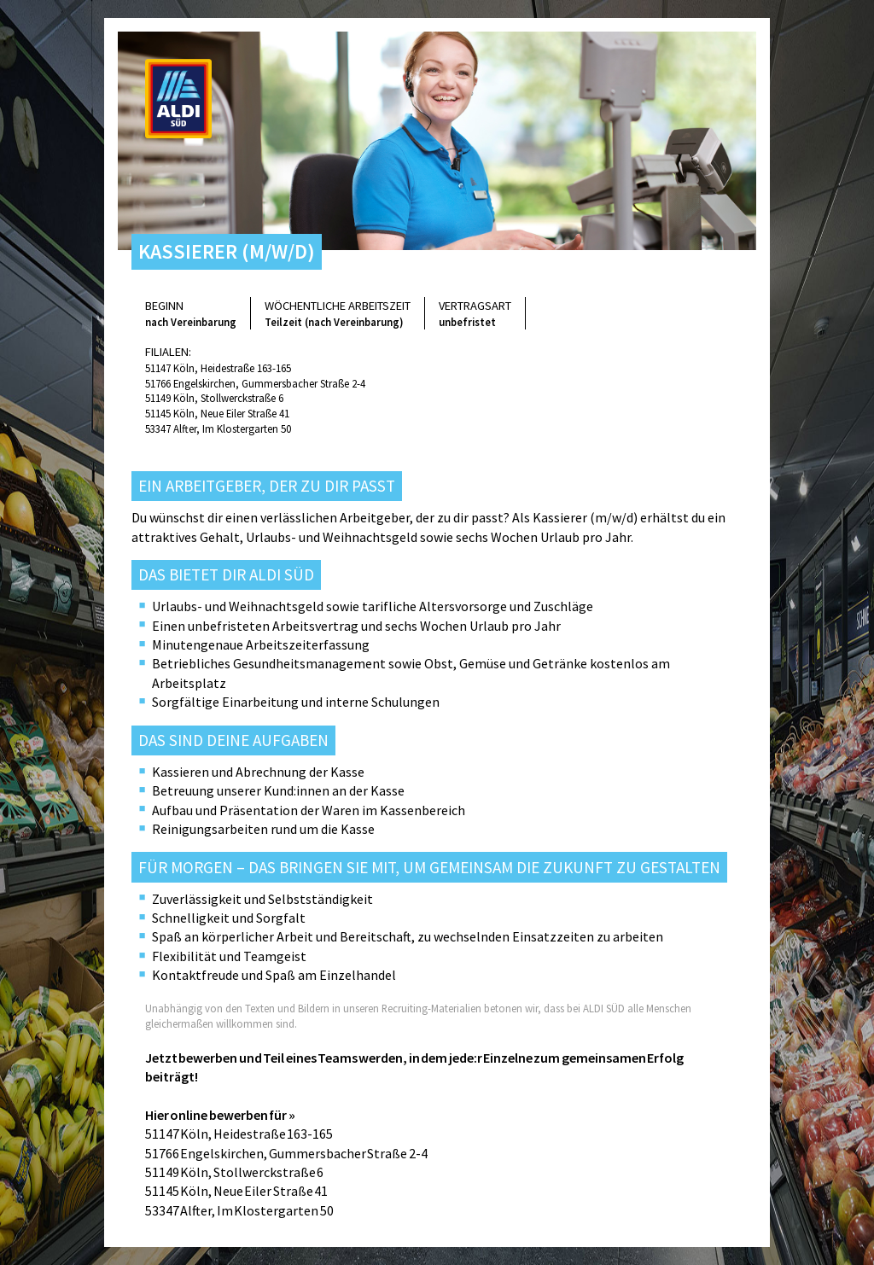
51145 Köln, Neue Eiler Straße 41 (217, 413)
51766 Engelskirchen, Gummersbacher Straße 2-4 (255, 383)
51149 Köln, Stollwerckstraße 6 (214, 398)
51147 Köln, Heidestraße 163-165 (218, 368)
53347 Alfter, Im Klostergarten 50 (218, 428)
